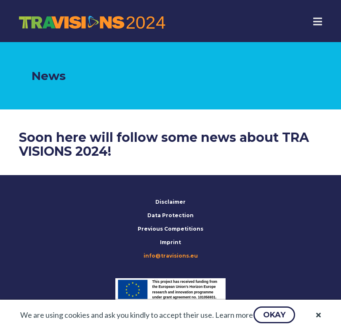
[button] (274, 314)
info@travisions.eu (171, 256)
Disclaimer (170, 202)
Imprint (170, 242)
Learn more (234, 314)
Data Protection (170, 215)
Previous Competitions (170, 229)
